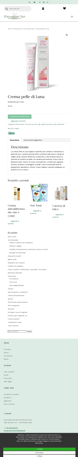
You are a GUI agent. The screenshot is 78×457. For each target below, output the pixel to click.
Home (10, 29)
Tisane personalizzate (16, 295)
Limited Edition (13, 319)
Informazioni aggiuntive (33, 140)
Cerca (29, 331)
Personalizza (39, 452)
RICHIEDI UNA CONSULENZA (19, 116)
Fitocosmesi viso (28, 29)
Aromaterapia (13, 240)
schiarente (60, 124)
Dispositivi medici (14, 256)
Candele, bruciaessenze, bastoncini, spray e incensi (28, 249)
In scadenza (13, 279)
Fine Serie (13, 282)
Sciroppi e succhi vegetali (17, 312)
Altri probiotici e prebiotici (18, 292)
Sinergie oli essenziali (17, 253)
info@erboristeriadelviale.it (14, 431)
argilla (43, 124)
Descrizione (14, 140)
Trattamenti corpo (15, 322)
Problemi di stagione (15, 266)
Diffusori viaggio (15, 246)
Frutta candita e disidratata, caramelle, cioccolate (27, 269)
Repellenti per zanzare (16, 263)
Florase (10, 289)
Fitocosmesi (17, 29)
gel (55, 124)
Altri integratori (14, 305)
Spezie (10, 299)
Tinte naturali (13, 326)
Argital (16, 128)
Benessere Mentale (15, 273)
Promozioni (12, 276)
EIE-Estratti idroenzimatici (18, 302)
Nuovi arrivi (12, 237)
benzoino (49, 124)
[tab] (14, 140)
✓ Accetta (39, 449)
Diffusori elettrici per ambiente (21, 243)
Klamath (11, 309)
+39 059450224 (11, 428)
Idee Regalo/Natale (16, 285)
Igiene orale (12, 259)
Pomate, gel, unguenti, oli (17, 316)
